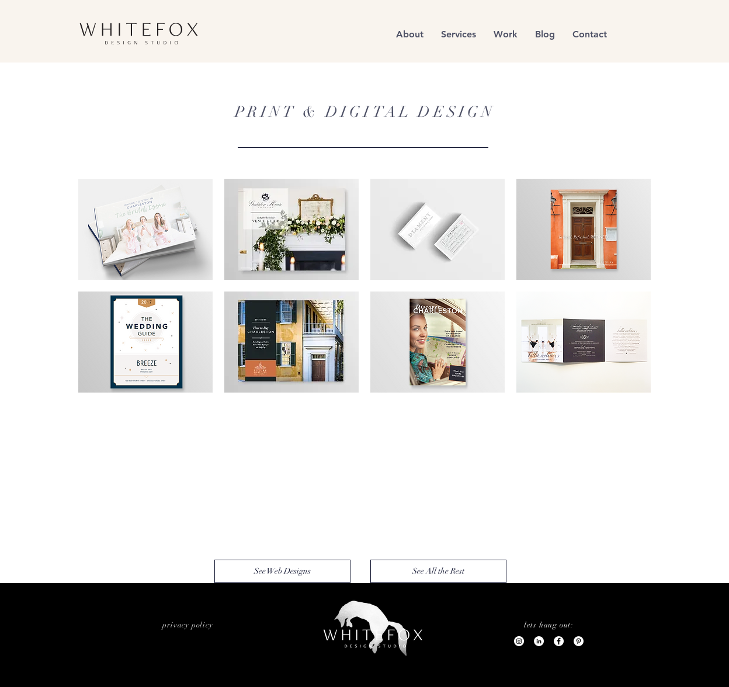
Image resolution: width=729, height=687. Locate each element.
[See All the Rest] (438, 571)
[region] (139, 34)
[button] (505, 34)
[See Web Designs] (282, 571)
